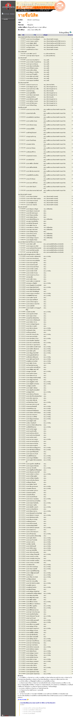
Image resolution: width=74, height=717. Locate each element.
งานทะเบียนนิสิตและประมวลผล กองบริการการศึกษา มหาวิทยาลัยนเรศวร (37, 703)
